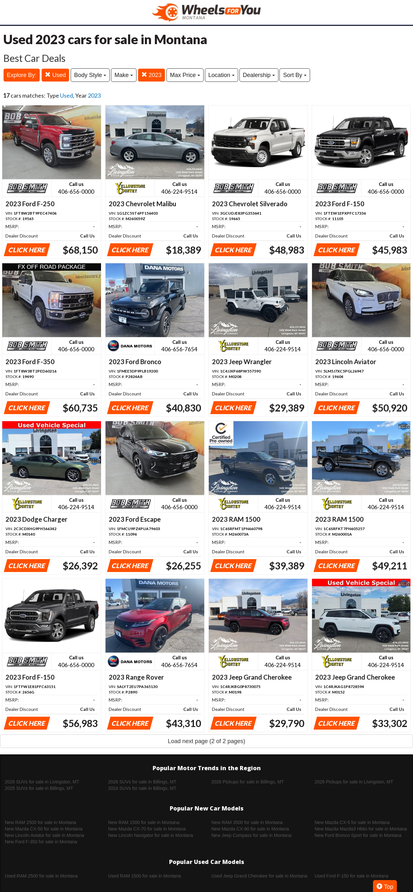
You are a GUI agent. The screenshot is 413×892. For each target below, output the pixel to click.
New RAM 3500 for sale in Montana (247, 822)
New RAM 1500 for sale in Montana (143, 822)
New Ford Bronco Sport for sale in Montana (358, 835)
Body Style (90, 75)
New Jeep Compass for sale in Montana (251, 835)
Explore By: (21, 75)
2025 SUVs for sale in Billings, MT (39, 788)
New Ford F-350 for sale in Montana (41, 841)
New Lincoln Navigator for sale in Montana (150, 835)
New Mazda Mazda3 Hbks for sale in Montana (361, 828)
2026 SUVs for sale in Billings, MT (142, 781)
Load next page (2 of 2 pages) (206, 741)
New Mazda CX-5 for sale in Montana (352, 822)
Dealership (259, 75)
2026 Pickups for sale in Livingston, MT (354, 781)
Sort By (294, 75)
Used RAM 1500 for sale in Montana (144, 875)
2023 (151, 75)
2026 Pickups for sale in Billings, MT (247, 781)
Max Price (185, 75)
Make (124, 75)
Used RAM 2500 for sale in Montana (41, 875)
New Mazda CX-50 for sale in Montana (43, 828)
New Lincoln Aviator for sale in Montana (44, 835)
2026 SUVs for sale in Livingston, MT (42, 781)
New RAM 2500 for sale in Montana (40, 822)
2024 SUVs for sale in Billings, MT (142, 788)
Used (55, 75)
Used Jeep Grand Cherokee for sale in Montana (259, 875)
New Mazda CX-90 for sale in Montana (250, 828)
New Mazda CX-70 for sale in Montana (147, 828)
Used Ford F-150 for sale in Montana (351, 875)
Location (221, 75)
